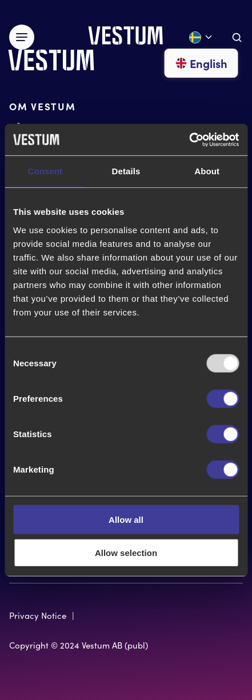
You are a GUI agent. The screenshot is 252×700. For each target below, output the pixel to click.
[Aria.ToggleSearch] (237, 37)
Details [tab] (126, 171)
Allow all (126, 519)
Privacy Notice (37, 615)
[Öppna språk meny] (201, 37)
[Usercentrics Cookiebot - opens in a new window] (189, 139)
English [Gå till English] (201, 63)
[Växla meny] (21, 37)
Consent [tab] (44, 171)
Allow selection (126, 553)
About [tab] (206, 171)
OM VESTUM (42, 106)
